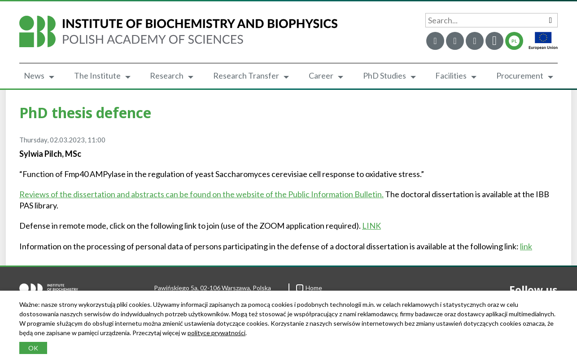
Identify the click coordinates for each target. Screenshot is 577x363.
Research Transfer (246, 75)
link (526, 246)
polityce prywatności (216, 332)
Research (167, 75)
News (34, 75)
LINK (371, 225)
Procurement (519, 75)
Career (321, 75)
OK (33, 348)
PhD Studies (384, 75)
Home (309, 288)
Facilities (451, 75)
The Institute (97, 75)
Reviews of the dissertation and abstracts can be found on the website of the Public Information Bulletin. (201, 194)
